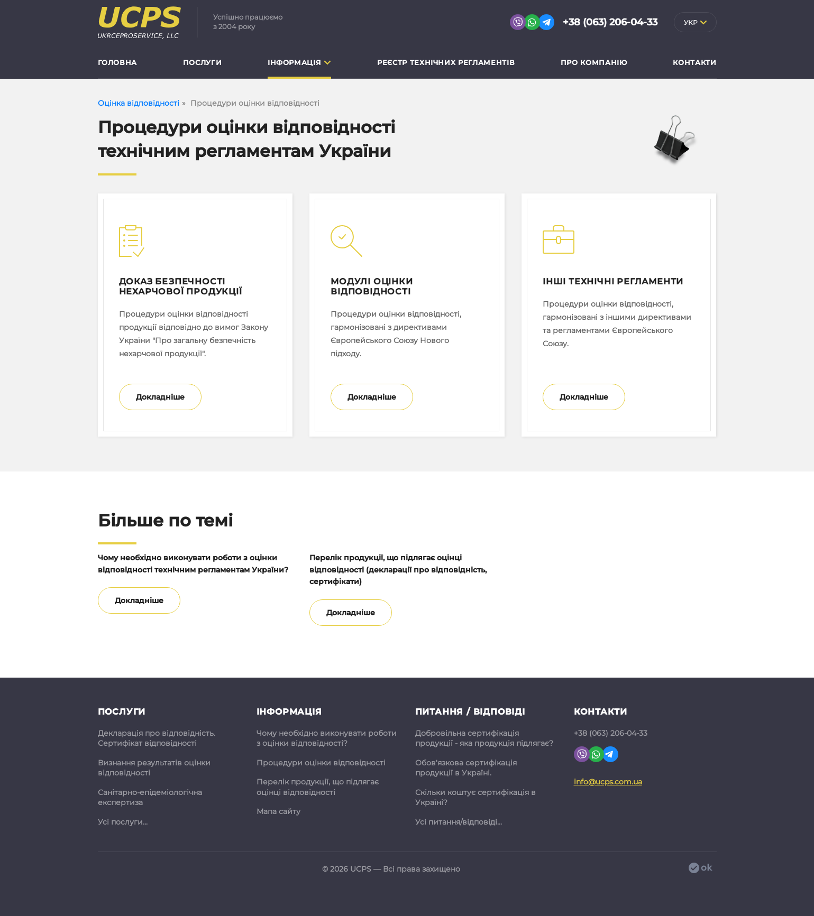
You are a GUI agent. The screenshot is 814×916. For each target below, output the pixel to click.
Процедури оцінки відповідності (321, 762)
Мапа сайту (278, 811)
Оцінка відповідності (138, 103)
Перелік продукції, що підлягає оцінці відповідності (318, 787)
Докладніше (160, 397)
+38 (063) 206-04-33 (610, 22)
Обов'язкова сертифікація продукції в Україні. (466, 768)
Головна (118, 62)
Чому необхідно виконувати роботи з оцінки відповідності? (327, 738)
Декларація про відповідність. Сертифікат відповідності (156, 738)
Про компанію (594, 62)
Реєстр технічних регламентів (446, 62)
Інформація (295, 62)
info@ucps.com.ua (608, 782)
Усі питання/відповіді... (458, 822)
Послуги (202, 62)
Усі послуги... (123, 822)
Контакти (694, 62)
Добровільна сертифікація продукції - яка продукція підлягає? (484, 738)
